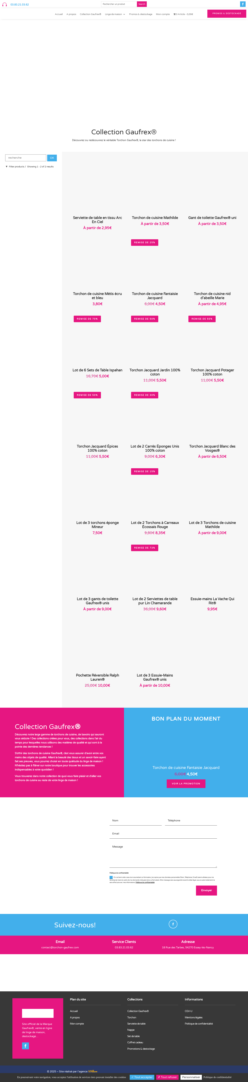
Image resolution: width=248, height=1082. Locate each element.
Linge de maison (113, 14)
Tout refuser (167, 1077)
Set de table (133, 1036)
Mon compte (163, 14)
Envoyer (206, 891)
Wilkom (92, 1071)
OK (52, 158)
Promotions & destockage (141, 1049)
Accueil (59, 14)
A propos (71, 14)
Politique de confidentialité (145, 882)
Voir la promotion (186, 784)
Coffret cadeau (135, 1042)
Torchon (131, 1017)
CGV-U (188, 1011)
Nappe (130, 1030)
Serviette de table (136, 1024)
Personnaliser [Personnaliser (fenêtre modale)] (191, 1077)
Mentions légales (193, 1017)
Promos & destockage (140, 14)
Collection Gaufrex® (90, 14)
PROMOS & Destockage (227, 14)
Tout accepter (142, 1077)
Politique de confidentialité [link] (217, 1077)
